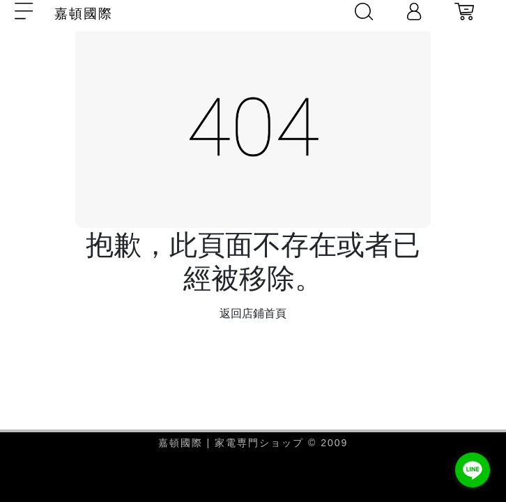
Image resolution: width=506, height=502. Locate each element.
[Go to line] (472, 469)
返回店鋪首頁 (253, 313)
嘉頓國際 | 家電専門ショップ (233, 442)
